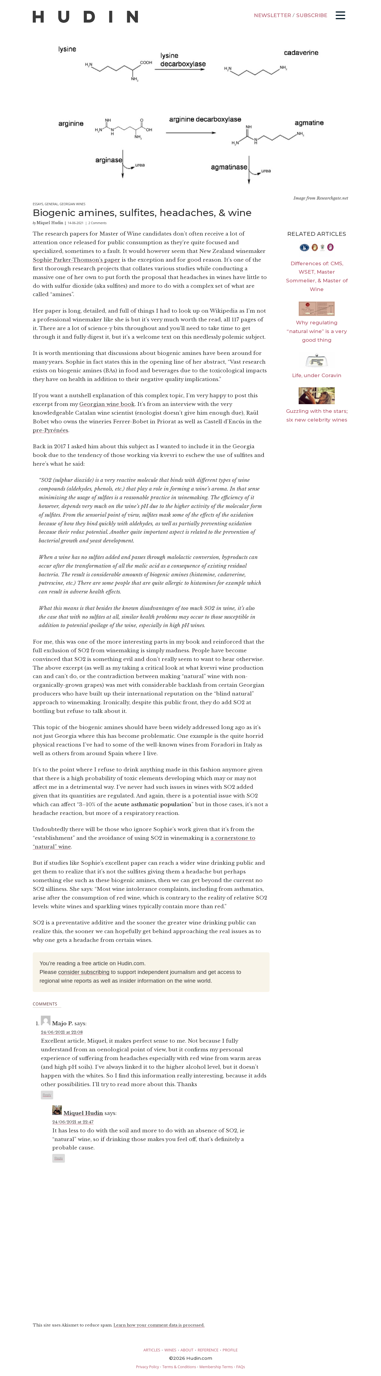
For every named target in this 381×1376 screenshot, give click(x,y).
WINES (170, 1350)
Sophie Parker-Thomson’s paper (76, 260)
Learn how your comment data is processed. (159, 1325)
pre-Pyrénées (50, 430)
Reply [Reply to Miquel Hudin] (58, 1158)
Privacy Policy (147, 1366)
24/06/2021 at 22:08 (62, 1032)
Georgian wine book (107, 404)
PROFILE (230, 1350)
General (51, 204)
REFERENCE (208, 1350)
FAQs (240, 1366)
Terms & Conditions (179, 1366)
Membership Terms (216, 1366)
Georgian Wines (72, 204)
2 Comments (97, 223)
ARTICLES (151, 1350)
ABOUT (187, 1350)
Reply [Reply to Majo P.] (47, 1095)
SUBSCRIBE (311, 15)
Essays (38, 204)
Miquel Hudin (50, 223)
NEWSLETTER (272, 15)
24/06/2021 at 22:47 (72, 1122)
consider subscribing (83, 972)
